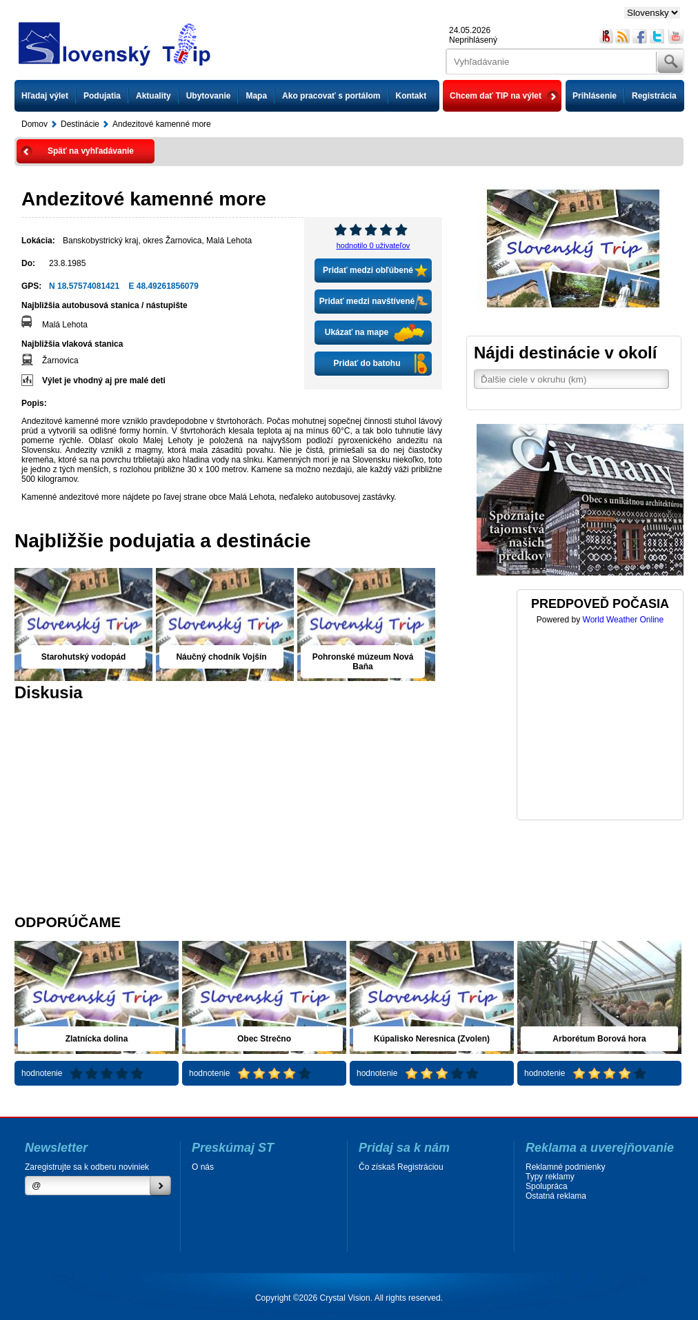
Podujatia (102, 96)
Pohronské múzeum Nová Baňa (363, 661)
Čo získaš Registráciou (401, 1167)
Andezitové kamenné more (161, 124)
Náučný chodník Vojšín (221, 657)
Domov (34, 124)
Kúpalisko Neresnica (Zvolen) (432, 1039)
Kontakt (411, 96)
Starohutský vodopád (83, 657)
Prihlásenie (594, 96)
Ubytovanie (208, 96)
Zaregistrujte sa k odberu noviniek (87, 1167)
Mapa (256, 96)
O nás (203, 1167)
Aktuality (153, 96)
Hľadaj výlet (44, 96)
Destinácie (80, 124)
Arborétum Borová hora (599, 1039)
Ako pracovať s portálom (331, 96)
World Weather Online (623, 620)
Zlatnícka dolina (97, 1039)
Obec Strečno (264, 1039)
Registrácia (654, 96)
